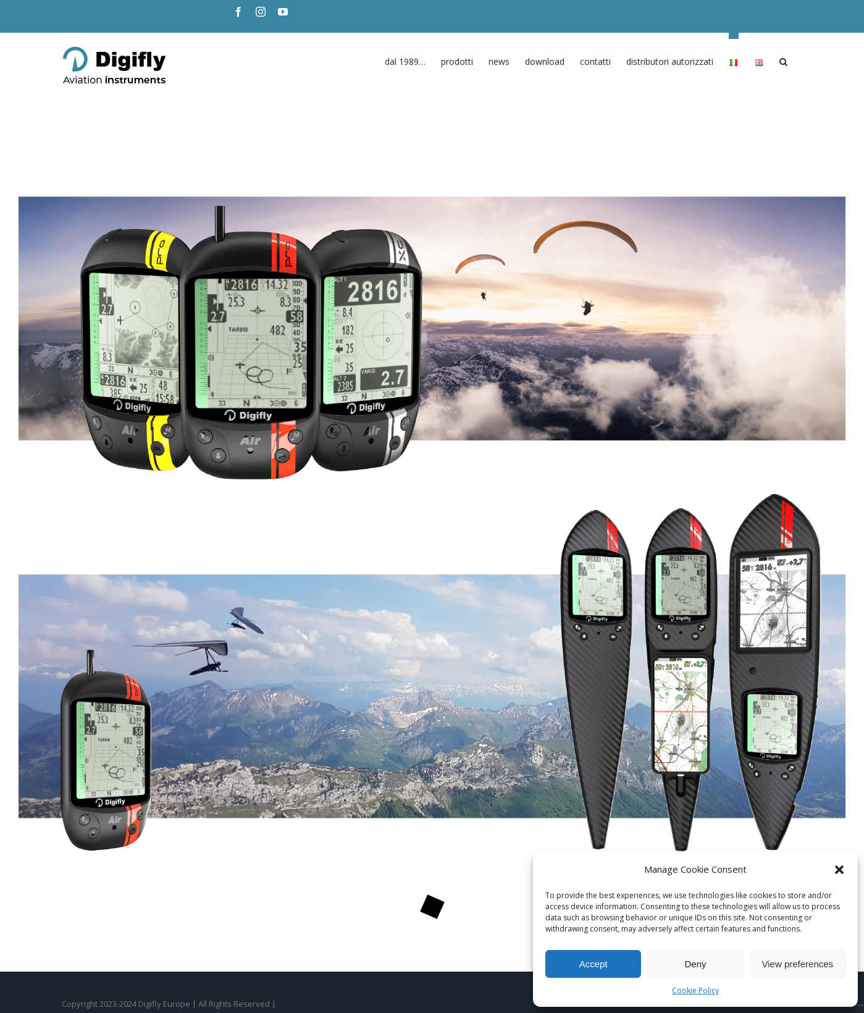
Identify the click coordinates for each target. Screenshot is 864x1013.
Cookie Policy (695, 990)
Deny (695, 964)
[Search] (783, 59)
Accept (593, 964)
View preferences (798, 964)
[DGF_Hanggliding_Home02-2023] (432, 120)
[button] (839, 870)
